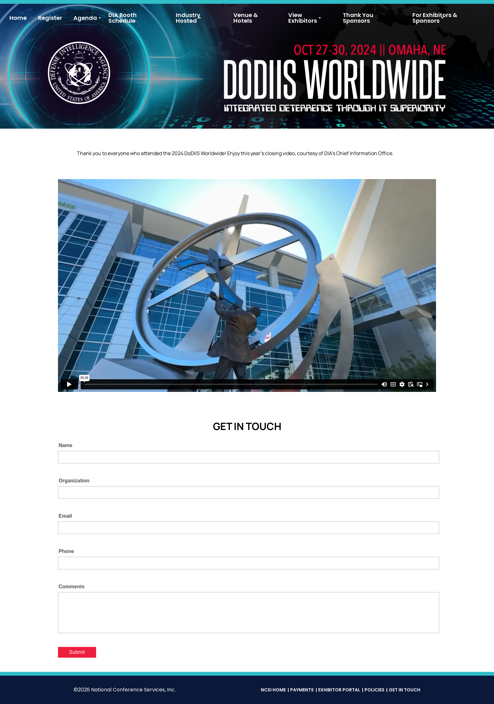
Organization (74, 480)
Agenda (85, 18)
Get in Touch (404, 690)
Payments (302, 690)
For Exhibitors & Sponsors (434, 18)
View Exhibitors (302, 18)
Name (65, 445)
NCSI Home (273, 690)
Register (50, 18)
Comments (72, 586)
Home (18, 18)
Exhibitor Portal (339, 690)
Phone (66, 551)
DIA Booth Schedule (122, 18)
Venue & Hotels (245, 18)
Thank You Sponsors (358, 18)
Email (65, 516)
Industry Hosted (188, 18)
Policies (374, 690)
